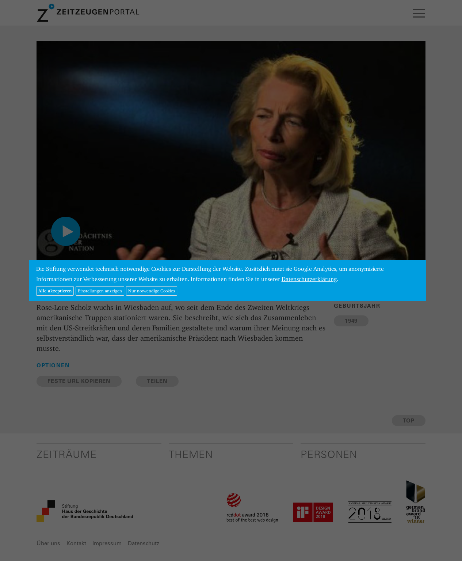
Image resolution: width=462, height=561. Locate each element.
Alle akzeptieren (55, 290)
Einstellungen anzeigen (100, 290)
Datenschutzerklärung (309, 279)
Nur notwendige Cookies (151, 290)
